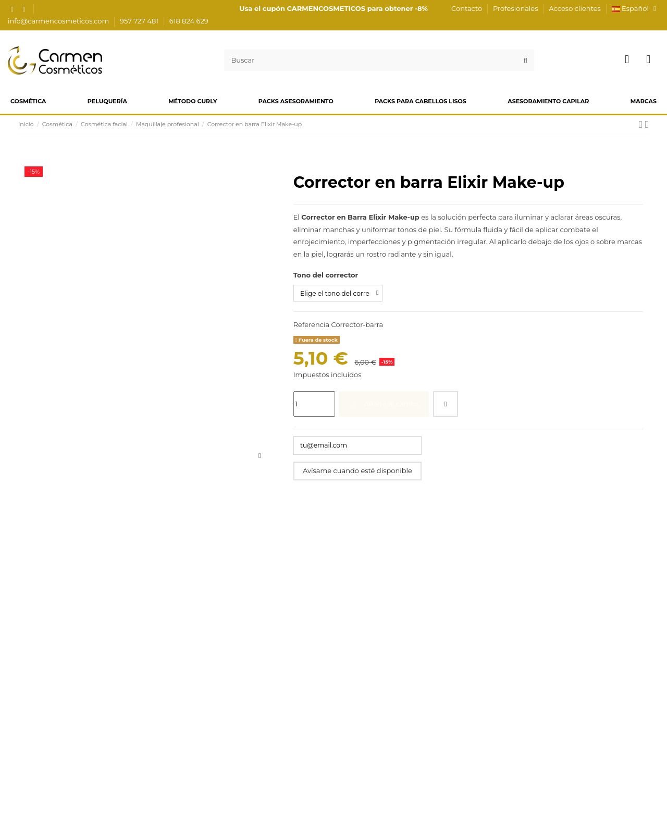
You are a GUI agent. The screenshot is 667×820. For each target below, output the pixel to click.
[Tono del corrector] (340, 294)
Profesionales (516, 8)
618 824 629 (188, 21)
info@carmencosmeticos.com (59, 21)
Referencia (311, 325)
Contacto (467, 8)
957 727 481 (140, 21)
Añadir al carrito (384, 405)
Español (635, 8)
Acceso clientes (575, 8)
